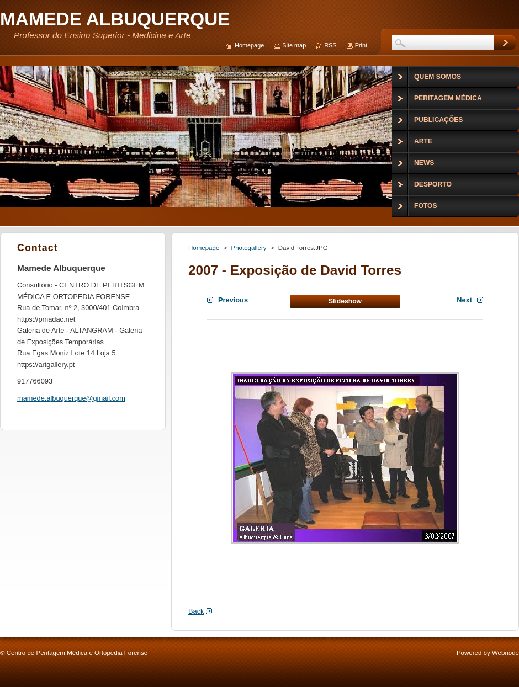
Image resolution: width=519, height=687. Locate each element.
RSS (330, 45)
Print (361, 45)
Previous (233, 300)
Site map (294, 45)
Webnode (505, 652)
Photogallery (248, 247)
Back (196, 611)
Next (464, 300)
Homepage (203, 247)
